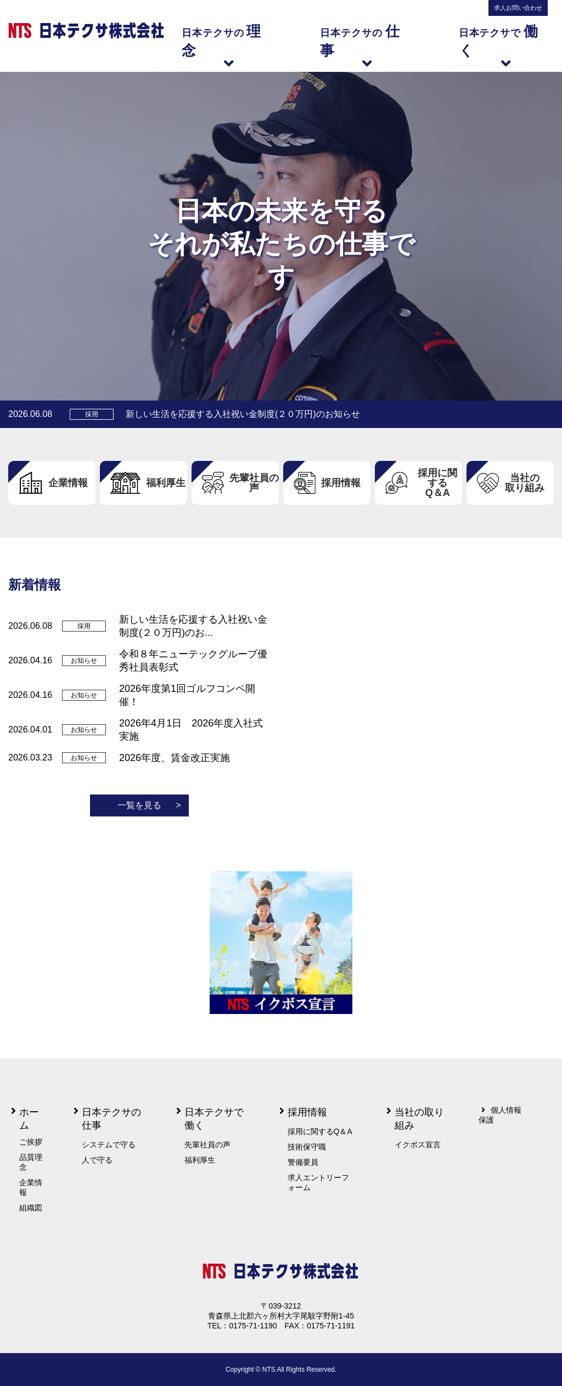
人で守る (97, 1160)
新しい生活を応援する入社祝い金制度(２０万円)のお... (193, 626)
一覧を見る (149, 805)
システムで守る (109, 1144)
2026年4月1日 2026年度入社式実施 (191, 730)
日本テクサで (506, 45)
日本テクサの (229, 45)
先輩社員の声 (207, 1144)
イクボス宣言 (418, 1144)
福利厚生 (199, 1160)
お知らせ (84, 660)
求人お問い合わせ (518, 7)
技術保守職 (307, 1146)
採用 (91, 414)
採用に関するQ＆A (320, 1131)
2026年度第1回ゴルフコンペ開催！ (187, 695)
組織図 (30, 1207)
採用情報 (307, 1112)
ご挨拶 (30, 1141)
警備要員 (303, 1162)
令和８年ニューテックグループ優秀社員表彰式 (193, 661)
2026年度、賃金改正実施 (174, 757)
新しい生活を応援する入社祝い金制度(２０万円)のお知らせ (243, 414)
